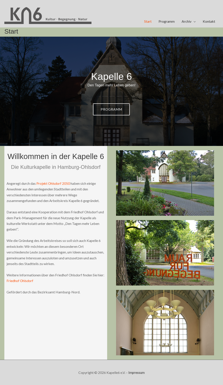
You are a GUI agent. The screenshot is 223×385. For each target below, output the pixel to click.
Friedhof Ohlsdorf (20, 281)
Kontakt (209, 21)
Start (148, 21)
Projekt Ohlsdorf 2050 (53, 183)
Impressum (136, 372)
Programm (167, 21)
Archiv (186, 21)
